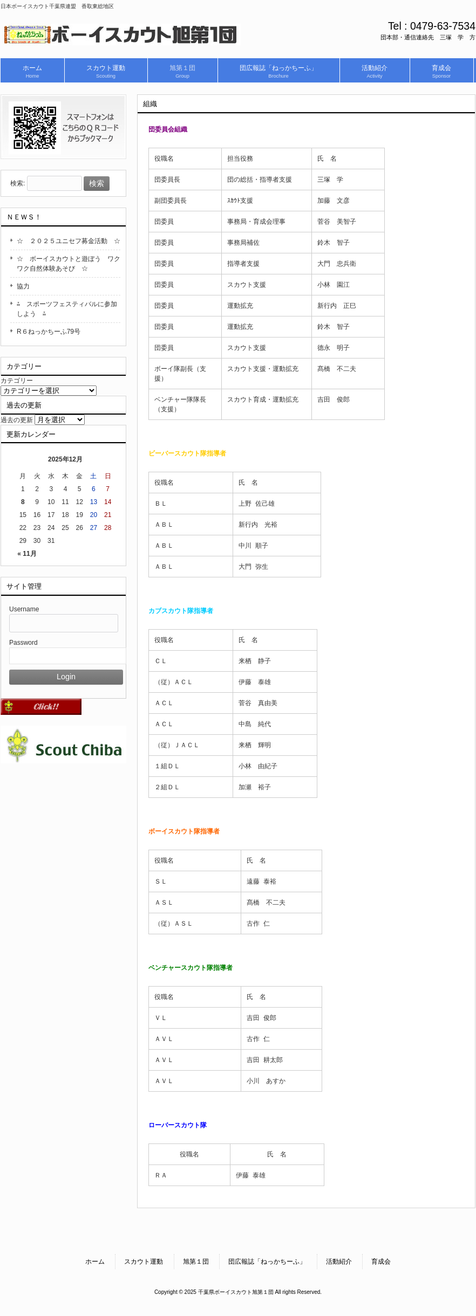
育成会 (381, 1261)
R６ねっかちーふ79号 (48, 331)
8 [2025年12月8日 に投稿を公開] (23, 502)
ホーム (95, 1261)
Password (23, 642)
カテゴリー (17, 380)
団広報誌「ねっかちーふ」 (267, 1261)
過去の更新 (17, 420)
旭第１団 (196, 1261)
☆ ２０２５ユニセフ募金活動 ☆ (68, 241)
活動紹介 (339, 1261)
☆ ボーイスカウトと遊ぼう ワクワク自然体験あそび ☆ (68, 263)
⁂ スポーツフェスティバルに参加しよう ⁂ (67, 309)
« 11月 (26, 553)
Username (24, 609)
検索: (17, 184)
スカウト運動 (143, 1261)
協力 (23, 286)
